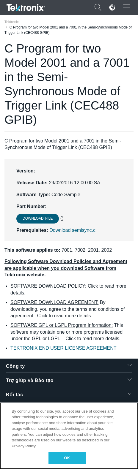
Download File (38, 218)
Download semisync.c (72, 230)
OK (67, 458)
